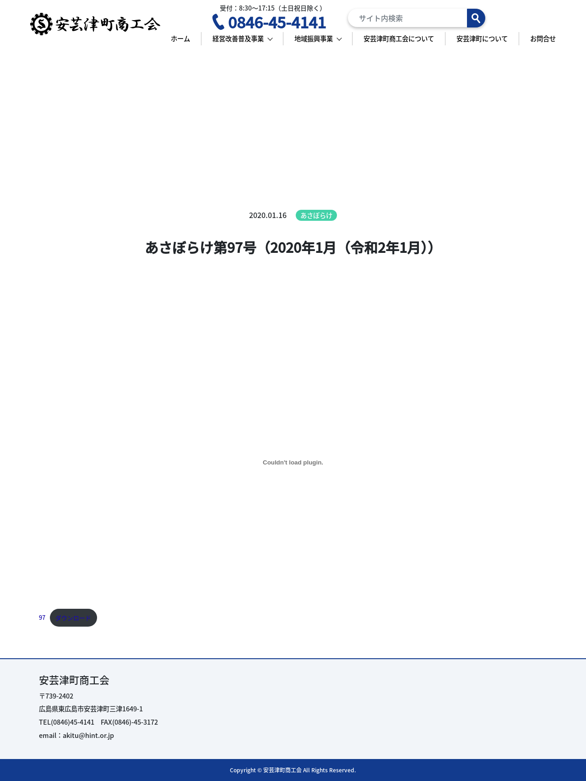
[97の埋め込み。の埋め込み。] (293, 462)
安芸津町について (482, 38)
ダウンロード (73, 617)
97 (42, 617)
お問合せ (543, 38)
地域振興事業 (313, 38)
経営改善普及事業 (238, 38)
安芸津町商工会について (399, 38)
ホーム (180, 38)
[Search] (416, 18)
